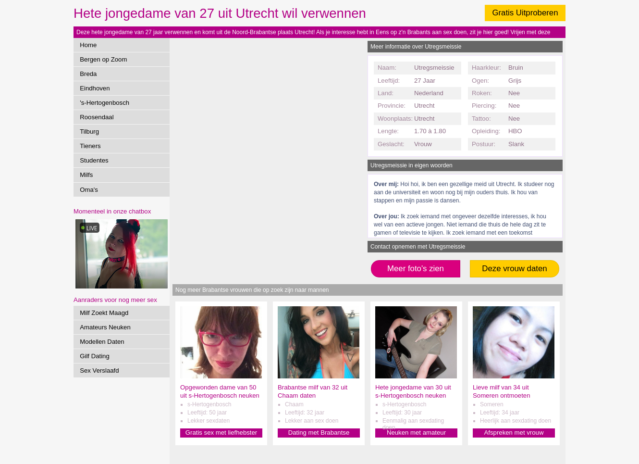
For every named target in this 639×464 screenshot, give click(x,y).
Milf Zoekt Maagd (104, 312)
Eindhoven (95, 88)
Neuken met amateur (416, 432)
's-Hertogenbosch (104, 102)
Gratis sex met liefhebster (221, 432)
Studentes (94, 160)
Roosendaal (96, 117)
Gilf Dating (95, 356)
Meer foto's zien (415, 268)
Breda (88, 73)
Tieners (90, 146)
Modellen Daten (102, 341)
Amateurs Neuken (105, 327)
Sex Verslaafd (99, 370)
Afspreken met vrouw (514, 432)
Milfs (86, 174)
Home (88, 45)
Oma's (89, 189)
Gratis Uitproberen (525, 12)
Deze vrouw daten (514, 268)
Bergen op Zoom (103, 59)
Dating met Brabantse (319, 432)
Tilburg (89, 131)
